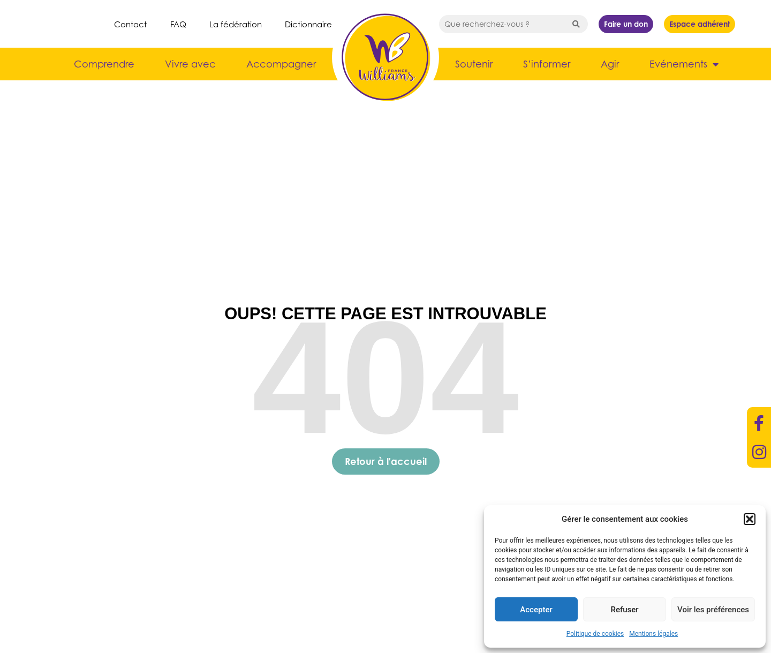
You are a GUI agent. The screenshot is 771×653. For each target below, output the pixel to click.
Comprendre (104, 64)
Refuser (624, 609)
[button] (749, 519)
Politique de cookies (595, 633)
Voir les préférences (713, 609)
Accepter (536, 609)
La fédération (235, 24)
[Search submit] (576, 24)
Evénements (684, 64)
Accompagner (281, 64)
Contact (130, 24)
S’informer (546, 64)
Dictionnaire (308, 24)
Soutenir (474, 64)
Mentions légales (653, 633)
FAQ (178, 24)
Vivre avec (190, 64)
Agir (610, 64)
